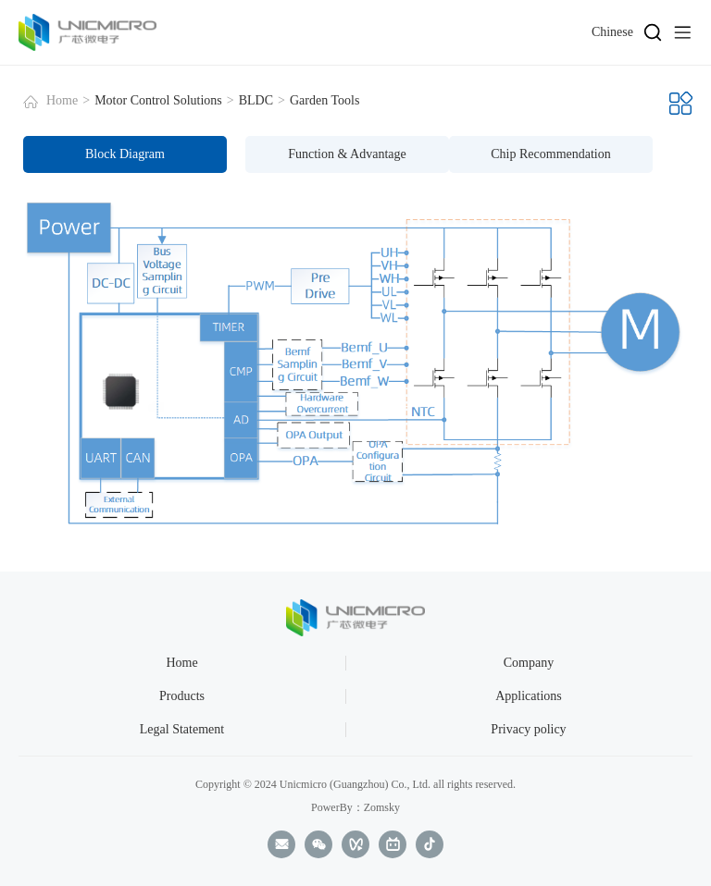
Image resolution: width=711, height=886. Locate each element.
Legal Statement (182, 729)
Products (182, 696)
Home (62, 100)
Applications (528, 696)
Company (529, 663)
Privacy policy (528, 729)
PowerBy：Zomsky (355, 807)
